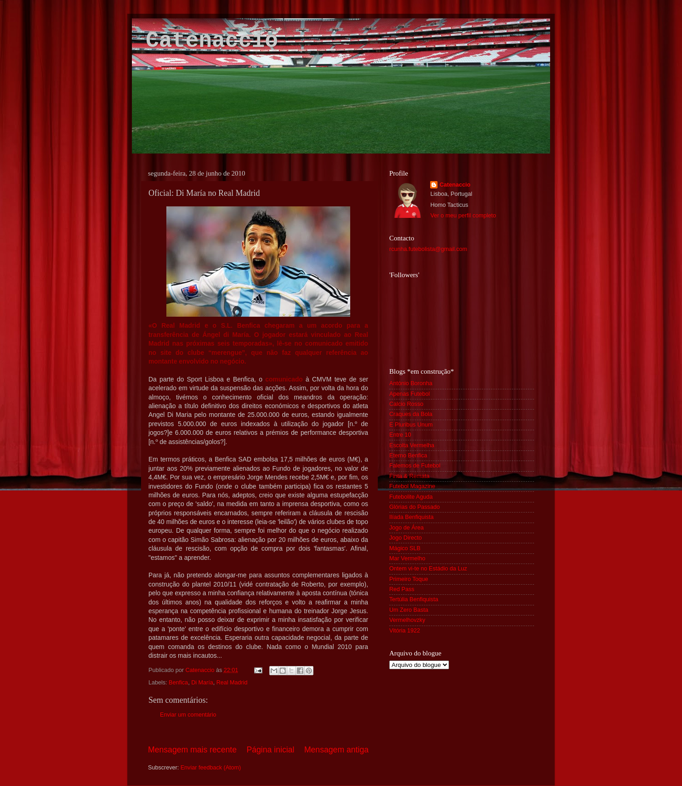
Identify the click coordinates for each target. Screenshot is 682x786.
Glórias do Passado (414, 507)
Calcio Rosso (406, 404)
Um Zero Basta (408, 610)
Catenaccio (212, 40)
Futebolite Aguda (411, 497)
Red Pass (402, 589)
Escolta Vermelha (411, 445)
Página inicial (271, 749)
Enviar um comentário (188, 715)
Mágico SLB (405, 548)
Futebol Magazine (412, 486)
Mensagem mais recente (192, 749)
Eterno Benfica (408, 455)
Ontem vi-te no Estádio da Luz (428, 568)
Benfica (178, 682)
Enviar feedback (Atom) (211, 767)
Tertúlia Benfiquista (413, 599)
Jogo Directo (405, 538)
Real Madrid (232, 682)
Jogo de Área (406, 527)
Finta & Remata (409, 476)
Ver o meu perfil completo (463, 215)
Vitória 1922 (404, 630)
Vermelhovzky (407, 620)
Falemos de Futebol (414, 465)
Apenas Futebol (409, 394)
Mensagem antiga (336, 749)
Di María (202, 682)
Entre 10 (400, 435)
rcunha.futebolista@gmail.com (428, 249)
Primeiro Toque (408, 579)
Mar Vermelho (407, 558)
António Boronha (410, 383)
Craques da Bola (410, 414)
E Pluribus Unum (411, 424)
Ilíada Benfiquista (411, 517)
